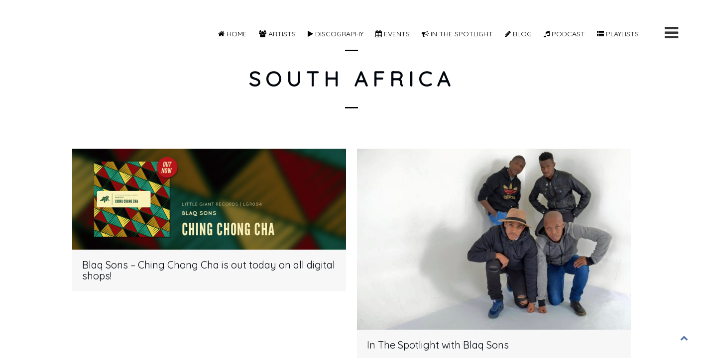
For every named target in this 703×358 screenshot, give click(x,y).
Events (392, 33)
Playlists (618, 33)
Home (232, 33)
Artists (277, 33)
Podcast (564, 33)
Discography (335, 33)
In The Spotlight (457, 33)
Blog (518, 33)
